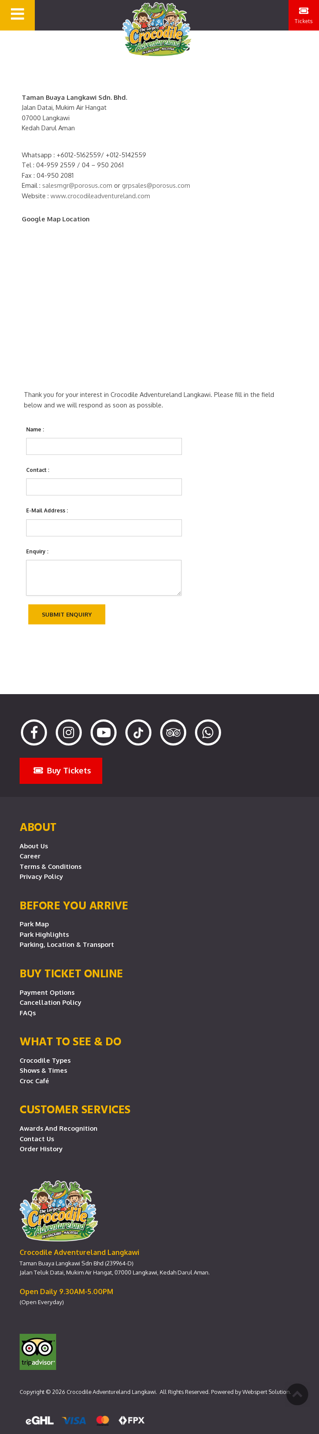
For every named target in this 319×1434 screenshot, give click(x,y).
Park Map (34, 924)
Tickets (304, 15)
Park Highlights (44, 934)
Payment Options (47, 992)
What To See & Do (70, 1041)
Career (30, 856)
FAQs (28, 1013)
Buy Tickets (62, 770)
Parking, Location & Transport (67, 944)
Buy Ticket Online (71, 973)
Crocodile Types (45, 1060)
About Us (34, 846)
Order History (41, 1149)
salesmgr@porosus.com (77, 185)
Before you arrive (74, 905)
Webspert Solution (266, 1391)
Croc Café (34, 1081)
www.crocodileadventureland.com (100, 196)
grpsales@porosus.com (156, 185)
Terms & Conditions (50, 866)
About (38, 826)
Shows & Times (43, 1070)
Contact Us (37, 1138)
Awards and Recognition (58, 1128)
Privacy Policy (41, 876)
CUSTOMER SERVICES (75, 1109)
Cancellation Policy (50, 1002)
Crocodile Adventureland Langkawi (111, 1391)
